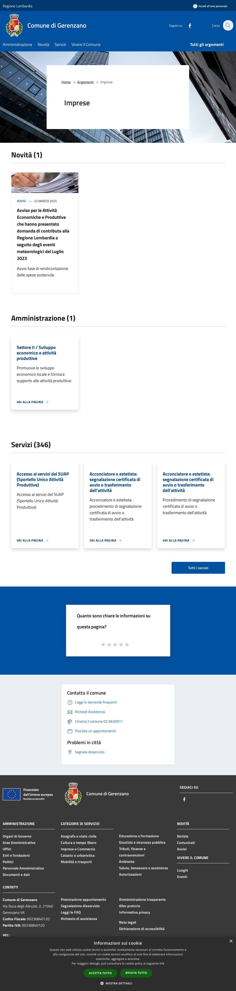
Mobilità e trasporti (76, 861)
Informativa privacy (134, 912)
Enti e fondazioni (16, 855)
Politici (8, 861)
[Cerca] (227, 25)
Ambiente (126, 861)
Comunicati (186, 842)
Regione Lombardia (17, 6)
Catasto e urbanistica (78, 855)
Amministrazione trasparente (142, 899)
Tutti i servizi (198, 568)
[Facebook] (187, 25)
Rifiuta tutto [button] (136, 973)
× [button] (231, 941)
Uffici (7, 849)
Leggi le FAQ (71, 912)
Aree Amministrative (19, 842)
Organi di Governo (17, 836)
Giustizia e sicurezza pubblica (142, 842)
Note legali (127, 922)
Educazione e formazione (139, 836)
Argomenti (85, 82)
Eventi (182, 876)
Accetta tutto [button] (100, 973)
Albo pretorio (129, 906)
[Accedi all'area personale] (210, 6)
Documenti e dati (16, 874)
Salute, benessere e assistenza (143, 868)
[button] (118, 983)
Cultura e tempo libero (78, 842)
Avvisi (21, 200)
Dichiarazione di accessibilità (141, 928)
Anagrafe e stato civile (78, 836)
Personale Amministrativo (23, 868)
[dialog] (118, 963)
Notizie (182, 836)
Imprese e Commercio (78, 849)
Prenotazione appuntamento (83, 899)
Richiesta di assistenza (79, 918)
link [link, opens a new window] (161, 963)
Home (66, 82)
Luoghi (182, 870)
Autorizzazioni (130, 874)
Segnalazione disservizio (80, 906)
